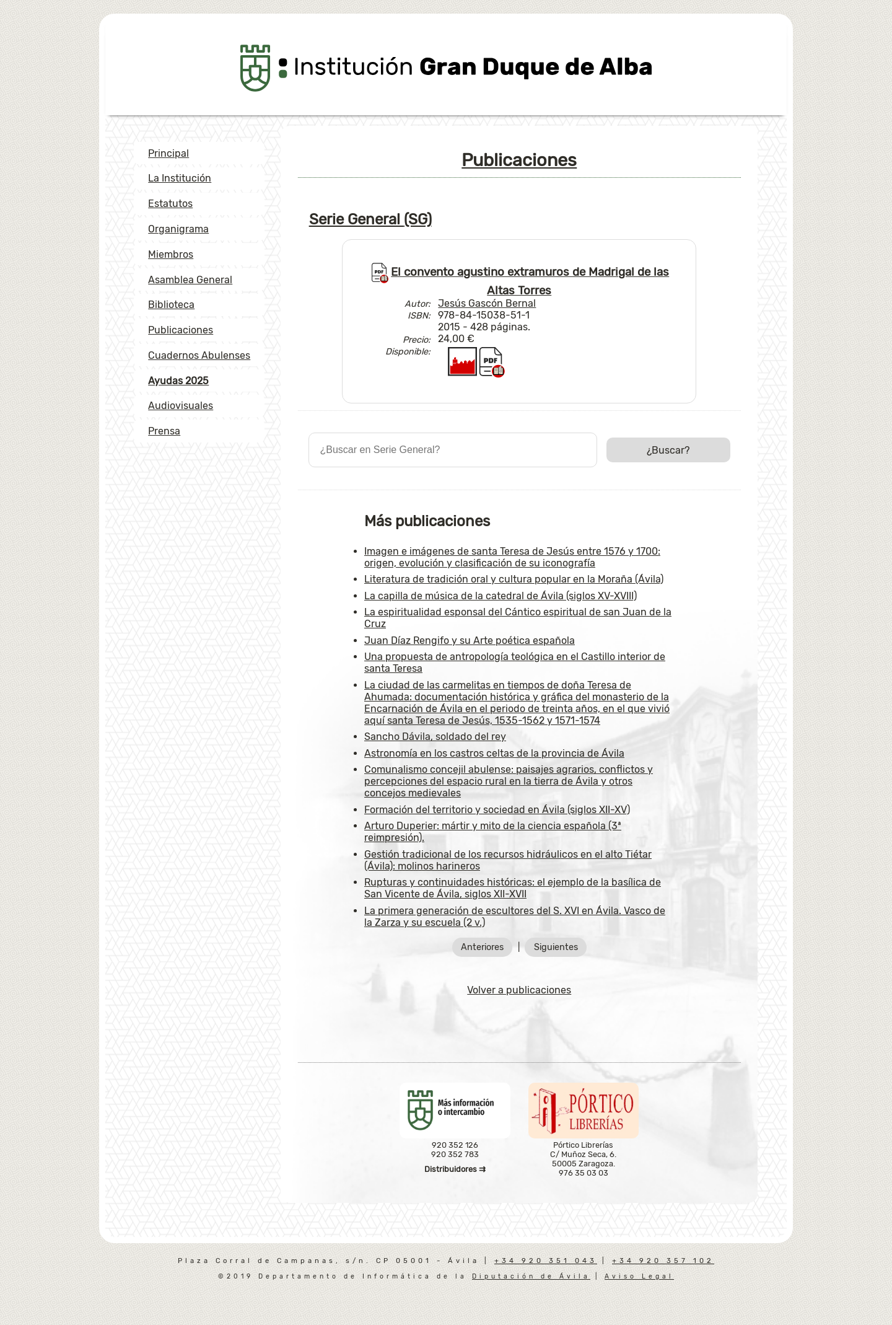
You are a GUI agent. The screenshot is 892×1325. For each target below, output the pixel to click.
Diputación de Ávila (531, 1276)
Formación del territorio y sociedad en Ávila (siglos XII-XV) (497, 810)
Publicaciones (180, 330)
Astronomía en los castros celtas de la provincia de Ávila (494, 753)
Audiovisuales (180, 406)
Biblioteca (171, 304)
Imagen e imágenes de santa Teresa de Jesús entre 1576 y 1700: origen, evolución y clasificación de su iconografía (512, 557)
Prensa (164, 431)
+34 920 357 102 (663, 1261)
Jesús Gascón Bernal (487, 303)
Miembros (170, 254)
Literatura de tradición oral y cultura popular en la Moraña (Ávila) (513, 579)
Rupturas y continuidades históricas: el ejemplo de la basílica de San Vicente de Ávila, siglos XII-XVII (512, 888)
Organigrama (178, 229)
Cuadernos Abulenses (199, 355)
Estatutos (170, 203)
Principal (168, 153)
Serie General (370, 219)
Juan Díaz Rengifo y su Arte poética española (469, 640)
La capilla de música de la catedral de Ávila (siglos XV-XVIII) (500, 596)
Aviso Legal (639, 1276)
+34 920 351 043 (545, 1261)
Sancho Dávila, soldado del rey (435, 736)
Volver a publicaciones (519, 990)
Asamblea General (190, 280)
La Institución (179, 178)
